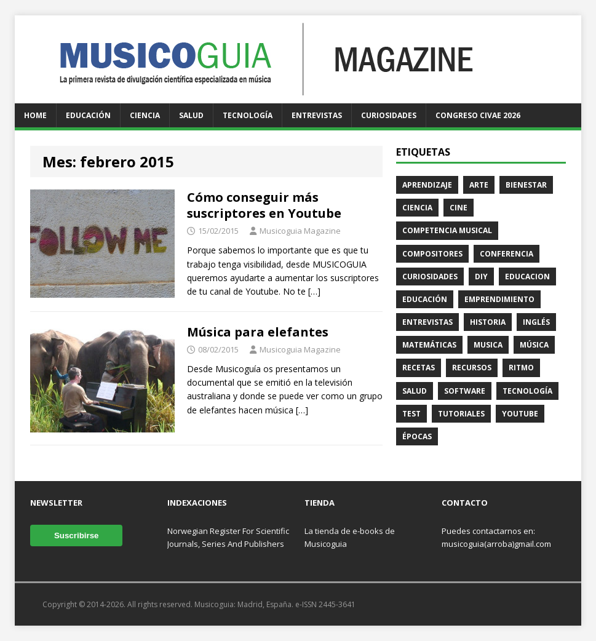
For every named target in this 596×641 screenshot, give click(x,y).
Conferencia (506, 254)
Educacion (527, 276)
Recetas (418, 367)
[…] (314, 291)
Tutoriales (461, 413)
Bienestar (526, 185)
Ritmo (521, 367)
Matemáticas (429, 345)
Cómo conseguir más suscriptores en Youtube (264, 205)
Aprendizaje (427, 185)
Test (411, 413)
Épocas (417, 436)
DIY (481, 276)
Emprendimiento (499, 299)
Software (464, 391)
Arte (478, 185)
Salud (191, 115)
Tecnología (247, 115)
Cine (458, 207)
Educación (88, 115)
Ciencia (145, 115)
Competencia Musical (447, 230)
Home (35, 115)
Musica (488, 345)
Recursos (471, 367)
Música (534, 345)
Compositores (432, 254)
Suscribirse (76, 535)
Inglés (536, 322)
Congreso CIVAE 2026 (477, 115)
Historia (488, 322)
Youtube (520, 413)
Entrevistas (317, 115)
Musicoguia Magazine (300, 230)
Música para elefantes (257, 332)
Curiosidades (388, 115)
